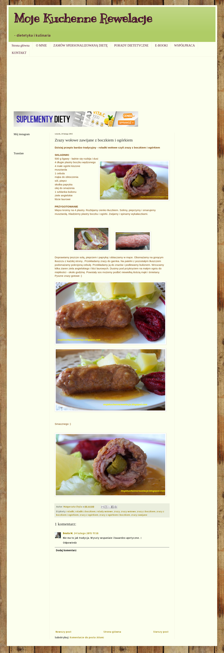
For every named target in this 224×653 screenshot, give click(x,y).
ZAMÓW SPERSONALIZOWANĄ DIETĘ (80, 45)
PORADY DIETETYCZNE (131, 45)
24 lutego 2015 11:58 (86, 533)
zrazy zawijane (139, 514)
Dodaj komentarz (66, 550)
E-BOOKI (161, 45)
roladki (70, 511)
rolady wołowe (105, 511)
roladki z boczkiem (85, 511)
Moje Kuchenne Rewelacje (83, 18)
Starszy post (160, 631)
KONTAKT (19, 53)
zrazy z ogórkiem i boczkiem (114, 514)
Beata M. (68, 533)
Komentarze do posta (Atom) (87, 637)
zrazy (117, 511)
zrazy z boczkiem (146, 511)
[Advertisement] (112, 82)
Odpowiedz (70, 542)
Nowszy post (63, 631)
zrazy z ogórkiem (89, 514)
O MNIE (41, 45)
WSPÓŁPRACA (184, 45)
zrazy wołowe (128, 511)
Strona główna (20, 45)
